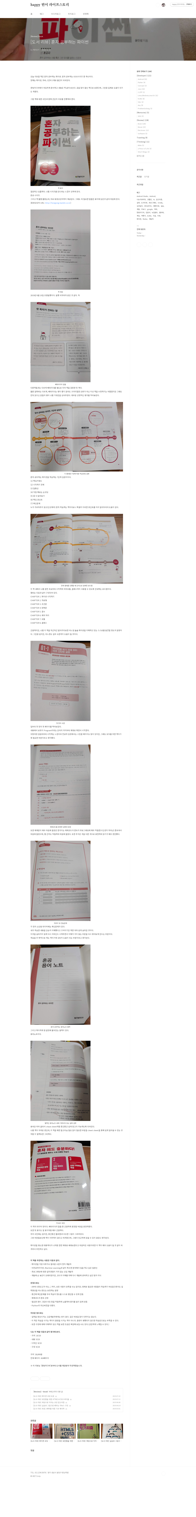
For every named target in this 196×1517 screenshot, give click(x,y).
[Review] (37, 1426)
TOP (164, 1509)
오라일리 (140, 206)
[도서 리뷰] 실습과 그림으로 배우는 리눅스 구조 (50, 1440)
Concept (142, 85)
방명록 (86, 13)
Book (45, 1426)
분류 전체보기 (144, 71)
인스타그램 (144, 244)
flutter (145, 219)
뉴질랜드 (155, 212)
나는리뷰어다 (141, 199)
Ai (154, 199)
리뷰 (158, 216)
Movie (142, 127)
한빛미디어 (140, 212)
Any (140, 105)
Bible (141, 145)
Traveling (142, 137)
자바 (155, 209)
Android (142, 79)
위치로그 (72, 13)
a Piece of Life (144, 148)
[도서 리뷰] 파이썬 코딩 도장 (43, 1431)
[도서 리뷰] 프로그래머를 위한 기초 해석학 (48, 1443)
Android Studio (142, 196)
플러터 (161, 212)
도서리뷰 (144, 202)
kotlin (149, 216)
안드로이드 (148, 206)
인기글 (146, 176)
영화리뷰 (156, 206)
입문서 (148, 212)
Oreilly (160, 202)
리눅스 (143, 209)
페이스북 (139, 244)
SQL (140, 102)
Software (142, 133)
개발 (138, 209)
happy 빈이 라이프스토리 (49, 5)
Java (141, 89)
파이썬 (139, 219)
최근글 (139, 176)
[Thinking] (143, 141)
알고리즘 (159, 199)
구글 (154, 216)
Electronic (143, 130)
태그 (42, 13)
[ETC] (140, 156)
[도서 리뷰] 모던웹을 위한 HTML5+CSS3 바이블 (51, 1434)
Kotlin (141, 98)
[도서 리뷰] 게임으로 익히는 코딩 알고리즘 (48, 1437)
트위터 (150, 244)
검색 (158, 5)
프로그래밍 (152, 202)
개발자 (151, 219)
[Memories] (143, 112)
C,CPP (141, 92)
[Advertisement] (76, 1387)
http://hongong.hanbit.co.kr (57, 202)
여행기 (143, 216)
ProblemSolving (145, 108)
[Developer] (144, 75)
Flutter (141, 82)
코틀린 (149, 199)
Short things (144, 152)
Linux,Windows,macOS (148, 95)
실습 (162, 206)
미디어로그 (55, 13)
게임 (138, 216)
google (150, 209)
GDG (141, 116)
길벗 (138, 202)
